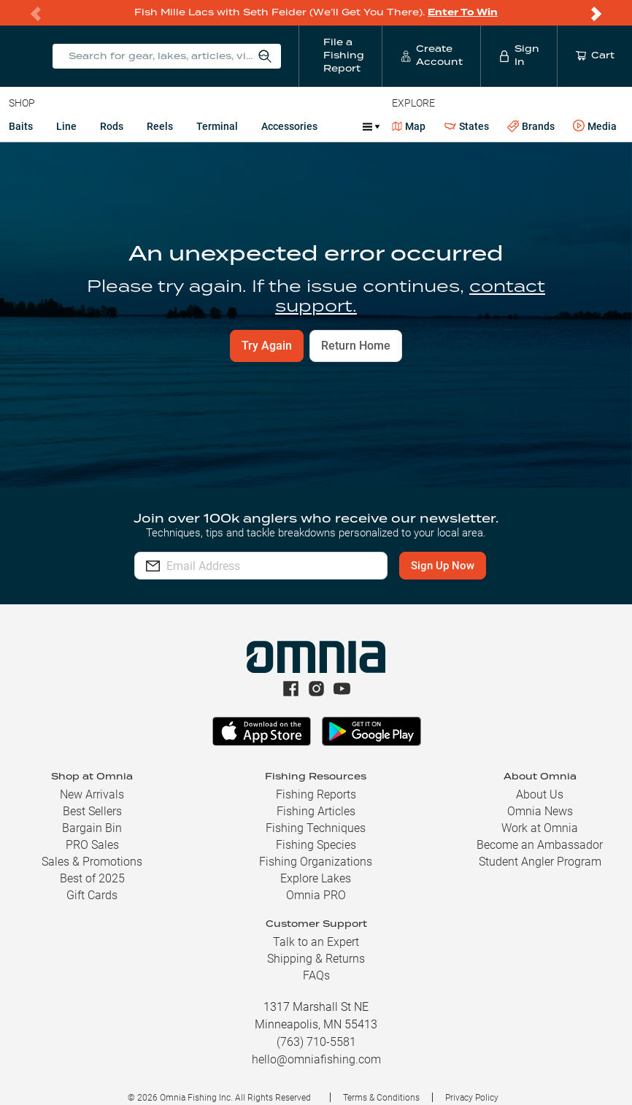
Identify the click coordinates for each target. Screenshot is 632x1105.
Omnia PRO (316, 895)
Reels (160, 126)
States (466, 126)
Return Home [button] (355, 346)
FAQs (316, 975)
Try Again (267, 346)
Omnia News (540, 811)
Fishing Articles (316, 811)
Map (409, 126)
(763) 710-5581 (316, 1042)
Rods (111, 126)
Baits (21, 126)
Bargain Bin (92, 828)
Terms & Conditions (381, 1098)
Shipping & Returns (316, 959)
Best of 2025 (92, 878)
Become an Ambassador (540, 845)
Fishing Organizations (315, 862)
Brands (531, 126)
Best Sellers (92, 811)
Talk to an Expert (316, 942)
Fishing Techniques (316, 828)
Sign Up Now (442, 565)
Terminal (217, 126)
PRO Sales (92, 845)
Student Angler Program (540, 862)
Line (66, 126)
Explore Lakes (315, 878)
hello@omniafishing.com (316, 1059)
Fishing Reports (316, 794)
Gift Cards (91, 895)
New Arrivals (92, 794)
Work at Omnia (539, 828)
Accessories (289, 126)
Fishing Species (316, 845)
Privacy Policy (471, 1098)
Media (595, 126)
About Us (539, 794)
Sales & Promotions (92, 862)
